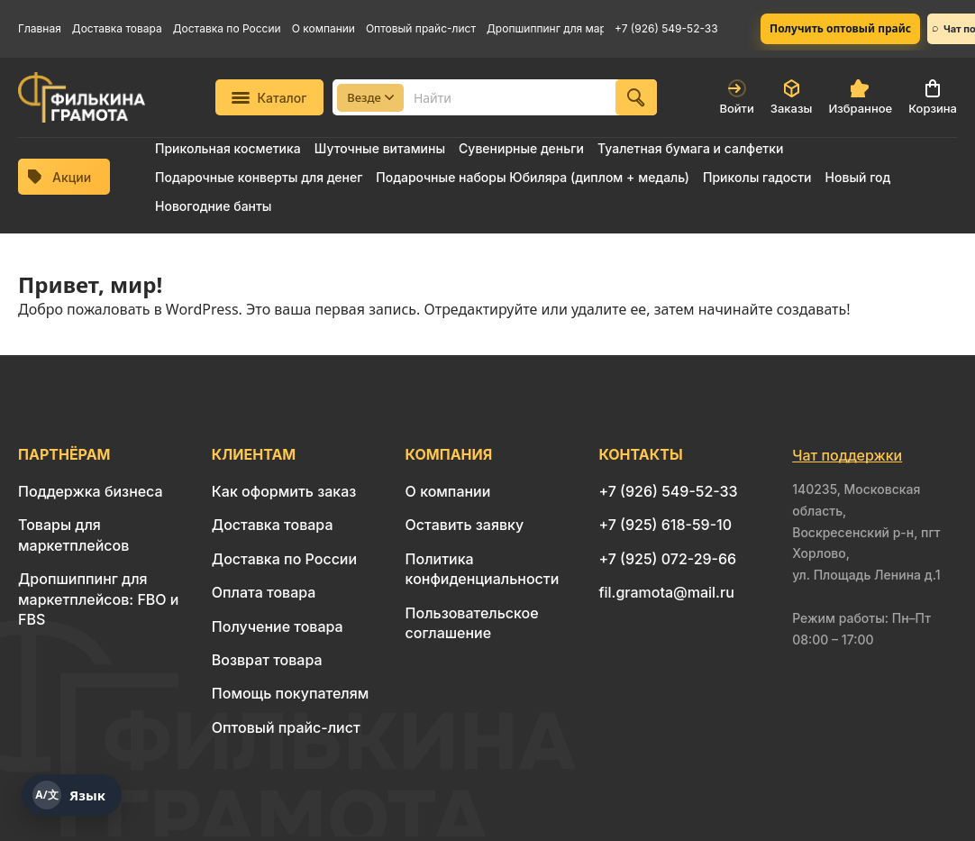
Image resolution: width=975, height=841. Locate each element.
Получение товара (277, 626)
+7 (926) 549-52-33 (666, 28)
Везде (370, 97)
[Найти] (636, 97)
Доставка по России (227, 28)
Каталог (269, 97)
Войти (736, 97)
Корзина (932, 97)
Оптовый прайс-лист (421, 28)
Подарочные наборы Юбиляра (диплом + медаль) (532, 177)
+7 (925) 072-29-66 (667, 559)
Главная (39, 28)
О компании (323, 28)
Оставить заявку (464, 525)
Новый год (858, 177)
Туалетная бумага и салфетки (690, 148)
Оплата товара (264, 592)
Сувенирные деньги (521, 148)
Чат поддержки (847, 455)
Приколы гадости (757, 177)
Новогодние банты (213, 206)
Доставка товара (117, 28)
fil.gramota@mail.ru (666, 592)
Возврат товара (267, 660)
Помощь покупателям (290, 693)
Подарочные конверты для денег (258, 177)
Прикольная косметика (228, 148)
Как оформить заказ (284, 491)
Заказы (791, 97)
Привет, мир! (90, 284)
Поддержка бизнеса (90, 491)
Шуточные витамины (379, 148)
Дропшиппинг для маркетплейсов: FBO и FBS (545, 28)
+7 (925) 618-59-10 (665, 525)
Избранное (860, 97)
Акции (59, 177)
